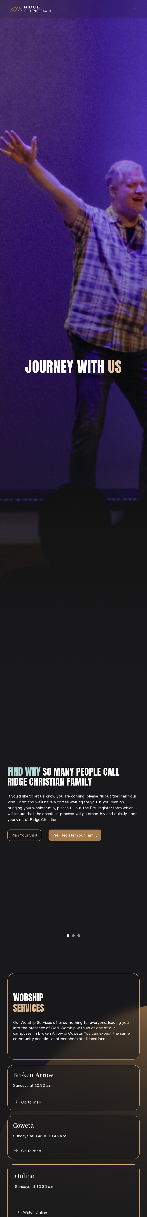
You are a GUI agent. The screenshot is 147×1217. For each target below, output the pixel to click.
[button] (135, 9)
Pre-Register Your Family (75, 834)
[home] (29, 9)
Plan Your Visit (24, 834)
